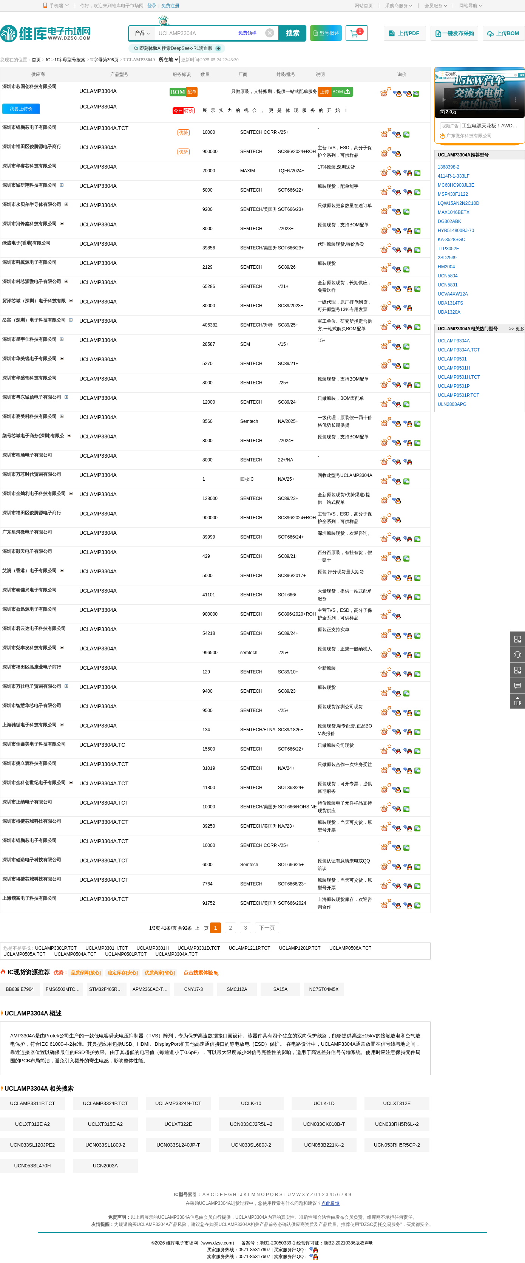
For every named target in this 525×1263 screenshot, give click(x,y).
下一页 (267, 928)
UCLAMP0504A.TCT (75, 954)
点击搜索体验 (201, 972)
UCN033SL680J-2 (251, 1145)
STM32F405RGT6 (107, 989)
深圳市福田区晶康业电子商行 (31, 667)
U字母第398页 (104, 59)
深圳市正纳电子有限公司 (27, 802)
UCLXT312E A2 (32, 1124)
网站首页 (364, 5)
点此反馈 (330, 1203)
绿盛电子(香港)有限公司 (26, 243)
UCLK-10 (251, 1103)
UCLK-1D (324, 1103)
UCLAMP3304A (98, 107)
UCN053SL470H (32, 1166)
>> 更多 (517, 328)
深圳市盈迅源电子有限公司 (29, 609)
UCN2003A (105, 1166)
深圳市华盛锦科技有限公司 (29, 378)
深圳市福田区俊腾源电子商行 (31, 146)
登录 (151, 5)
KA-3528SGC (451, 239)
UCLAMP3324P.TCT (105, 1103)
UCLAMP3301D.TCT (199, 948)
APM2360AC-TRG (151, 989)
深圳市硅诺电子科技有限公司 (31, 859)
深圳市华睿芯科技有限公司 (29, 166)
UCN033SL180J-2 (105, 1145)
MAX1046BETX (453, 212)
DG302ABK (449, 221)
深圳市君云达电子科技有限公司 (34, 628)
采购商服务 (398, 5)
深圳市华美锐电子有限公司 (29, 358)
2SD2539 (447, 257)
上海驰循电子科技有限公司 (29, 724)
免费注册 (170, 5)
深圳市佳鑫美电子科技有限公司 (34, 744)
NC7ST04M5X (323, 989)
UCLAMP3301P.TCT (56, 948)
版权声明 (364, 1243)
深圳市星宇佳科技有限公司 (29, 339)
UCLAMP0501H (454, 368)
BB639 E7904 (20, 989)
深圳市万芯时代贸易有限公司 (31, 474)
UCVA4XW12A (453, 294)
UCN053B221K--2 (324, 1145)
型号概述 (326, 33)
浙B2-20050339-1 (277, 1243)
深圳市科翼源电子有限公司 (29, 262)
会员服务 (436, 5)
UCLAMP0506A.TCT (350, 948)
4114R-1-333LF (453, 176)
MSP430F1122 (453, 194)
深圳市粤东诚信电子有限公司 (31, 397)
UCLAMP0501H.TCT (459, 377)
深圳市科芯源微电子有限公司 (31, 281)
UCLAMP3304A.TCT (177, 954)
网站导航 (470, 5)
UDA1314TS (450, 303)
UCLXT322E (178, 1124)
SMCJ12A (237, 989)
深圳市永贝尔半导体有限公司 (31, 204)
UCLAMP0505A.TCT (24, 954)
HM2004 (446, 266)
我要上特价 (21, 108)
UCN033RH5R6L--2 (397, 1124)
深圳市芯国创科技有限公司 (29, 86)
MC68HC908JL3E (456, 185)
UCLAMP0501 (452, 359)
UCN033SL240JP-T (178, 1145)
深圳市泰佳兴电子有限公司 (29, 590)
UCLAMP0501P (454, 386)
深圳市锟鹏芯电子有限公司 (29, 127)
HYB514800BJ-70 (456, 230)
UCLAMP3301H (153, 948)
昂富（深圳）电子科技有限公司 (34, 320)
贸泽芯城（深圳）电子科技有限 (34, 300)
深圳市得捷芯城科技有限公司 (31, 821)
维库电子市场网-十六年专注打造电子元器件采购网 (45, 33)
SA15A (280, 989)
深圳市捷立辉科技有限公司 (29, 763)
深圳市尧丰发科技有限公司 (29, 647)
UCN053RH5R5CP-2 (397, 1145)
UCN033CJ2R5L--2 (251, 1124)
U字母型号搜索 (70, 59)
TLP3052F (448, 248)
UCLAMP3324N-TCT (178, 1103)
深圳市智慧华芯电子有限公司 (31, 705)
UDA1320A (449, 312)
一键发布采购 (454, 33)
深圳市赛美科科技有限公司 (29, 416)
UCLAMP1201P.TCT (300, 948)
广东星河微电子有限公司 (27, 532)
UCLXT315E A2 (105, 1124)
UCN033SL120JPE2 (32, 1145)
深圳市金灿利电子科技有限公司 (34, 493)
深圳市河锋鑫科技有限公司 (29, 223)
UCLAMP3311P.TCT (32, 1103)
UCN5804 (448, 276)
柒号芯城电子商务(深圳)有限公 (33, 435)
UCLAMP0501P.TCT (126, 954)
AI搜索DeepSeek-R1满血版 (178, 48)
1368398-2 (448, 167)
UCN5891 (448, 285)
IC (48, 59)
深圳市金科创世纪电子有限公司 (34, 782)
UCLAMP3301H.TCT (106, 948)
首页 (36, 59)
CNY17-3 (193, 989)
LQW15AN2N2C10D (458, 203)
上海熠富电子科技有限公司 (29, 898)
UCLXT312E (397, 1103)
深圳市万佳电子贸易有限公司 (31, 686)
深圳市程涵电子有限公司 (27, 455)
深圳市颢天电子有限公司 (27, 551)
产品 (140, 33)
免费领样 (247, 33)
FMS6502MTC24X (64, 989)
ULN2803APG (452, 404)
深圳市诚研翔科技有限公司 (29, 185)
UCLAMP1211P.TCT (249, 948)
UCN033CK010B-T (324, 1124)
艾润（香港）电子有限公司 (29, 570)
